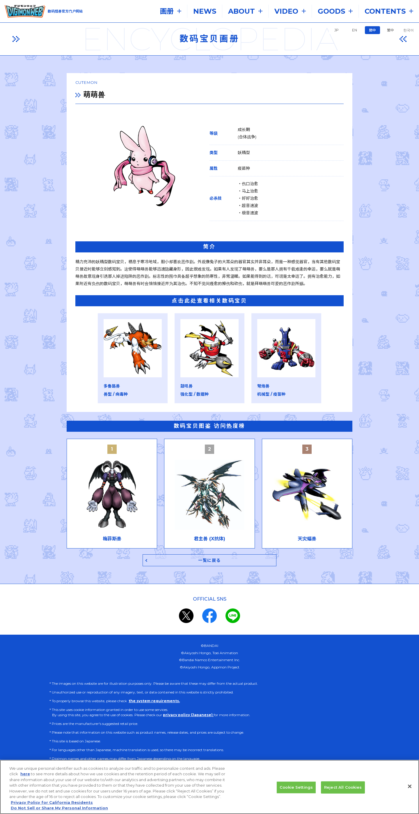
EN (354, 30)
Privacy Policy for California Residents (52, 803)
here (25, 774)
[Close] (409, 787)
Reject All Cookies (343, 788)
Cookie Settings (296, 788)
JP (336, 30)
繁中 (390, 30)
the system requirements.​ (154, 703)
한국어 (408, 30)
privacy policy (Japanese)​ (188, 717)
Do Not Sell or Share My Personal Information (59, 808)
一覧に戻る (210, 562)
